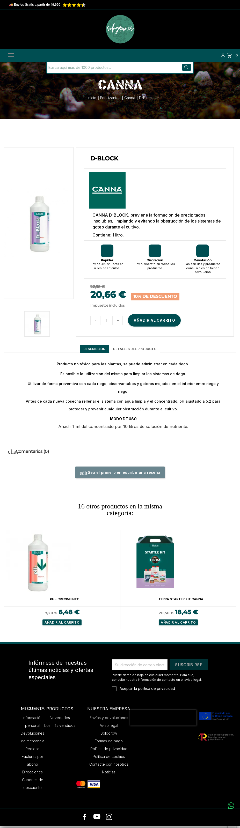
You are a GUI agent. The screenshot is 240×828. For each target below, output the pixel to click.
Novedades (60, 720)
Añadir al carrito (154, 319)
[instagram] (109, 819)
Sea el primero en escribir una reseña (120, 474)
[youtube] (96, 819)
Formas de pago (109, 743)
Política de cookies (109, 758)
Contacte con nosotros (108, 766)
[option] (62, 581)
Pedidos (32, 751)
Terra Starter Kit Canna (181, 601)
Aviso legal (109, 727)
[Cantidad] (106, 319)
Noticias (108, 774)
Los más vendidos (59, 727)
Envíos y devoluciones (109, 720)
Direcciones (32, 774)
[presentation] (163, 720)
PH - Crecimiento (64, 601)
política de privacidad (156, 690)
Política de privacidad (108, 751)
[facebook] (85, 819)
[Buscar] (82, 66)
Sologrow (108, 735)
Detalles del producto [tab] (139, 349)
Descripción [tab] (87, 349)
